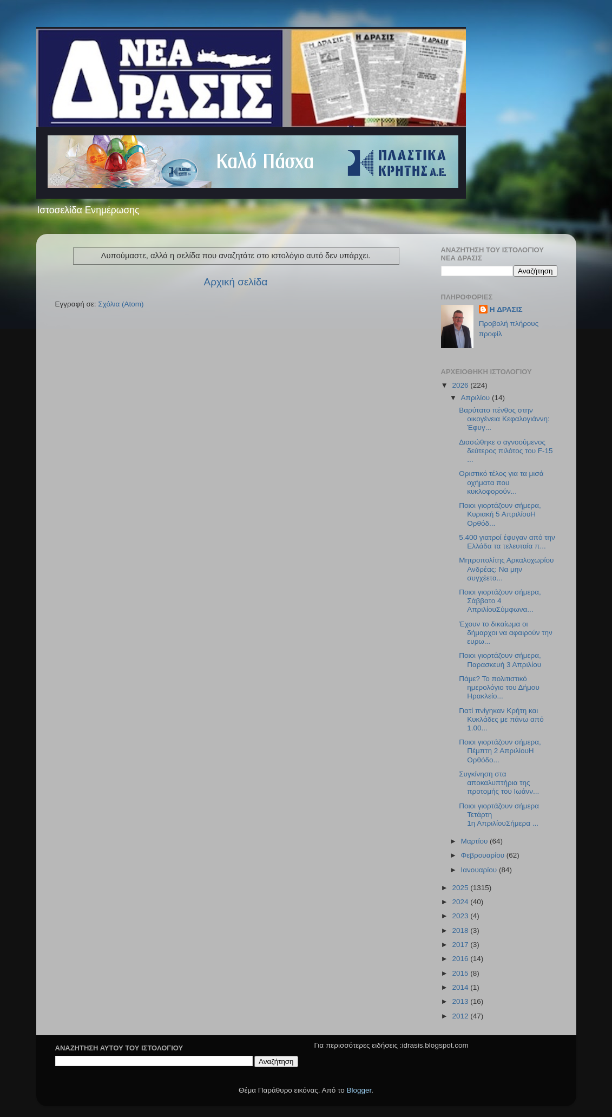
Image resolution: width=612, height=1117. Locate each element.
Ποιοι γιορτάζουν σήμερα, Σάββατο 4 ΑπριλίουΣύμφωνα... (500, 600)
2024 (461, 902)
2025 (461, 888)
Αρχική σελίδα (236, 282)
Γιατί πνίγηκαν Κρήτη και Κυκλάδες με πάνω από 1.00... (501, 719)
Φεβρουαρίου (483, 855)
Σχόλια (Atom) (120, 304)
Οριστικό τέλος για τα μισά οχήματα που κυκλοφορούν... (501, 482)
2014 (461, 987)
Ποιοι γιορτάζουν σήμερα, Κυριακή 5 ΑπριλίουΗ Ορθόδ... (500, 514)
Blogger (359, 1090)
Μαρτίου (475, 841)
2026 (461, 385)
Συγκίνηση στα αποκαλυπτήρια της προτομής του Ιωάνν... (499, 782)
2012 (461, 1016)
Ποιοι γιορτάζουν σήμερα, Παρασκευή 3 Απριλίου (500, 659)
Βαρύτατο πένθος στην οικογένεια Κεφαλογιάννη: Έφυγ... (504, 419)
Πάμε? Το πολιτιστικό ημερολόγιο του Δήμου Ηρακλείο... (499, 687)
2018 (461, 930)
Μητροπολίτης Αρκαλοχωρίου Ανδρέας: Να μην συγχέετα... (506, 569)
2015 (461, 973)
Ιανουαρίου (480, 870)
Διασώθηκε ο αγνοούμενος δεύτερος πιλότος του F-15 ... (505, 450)
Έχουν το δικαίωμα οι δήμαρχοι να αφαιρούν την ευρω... (505, 632)
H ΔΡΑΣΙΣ (506, 309)
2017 (461, 944)
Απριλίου (476, 398)
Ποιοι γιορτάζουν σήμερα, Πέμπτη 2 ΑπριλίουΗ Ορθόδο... (500, 750)
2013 (461, 1001)
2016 (461, 959)
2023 (461, 916)
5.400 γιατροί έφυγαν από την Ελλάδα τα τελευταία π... (507, 541)
